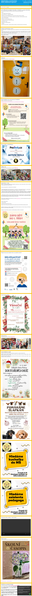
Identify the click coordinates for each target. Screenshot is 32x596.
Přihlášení (29, 0)
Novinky (8, 7)
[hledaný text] (27, 2)
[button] (27, 0)
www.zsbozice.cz (18, 198)
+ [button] (22, 0)
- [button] (24, 0)
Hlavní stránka (3, 7)
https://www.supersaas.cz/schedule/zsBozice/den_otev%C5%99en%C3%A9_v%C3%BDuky (12, 101)
